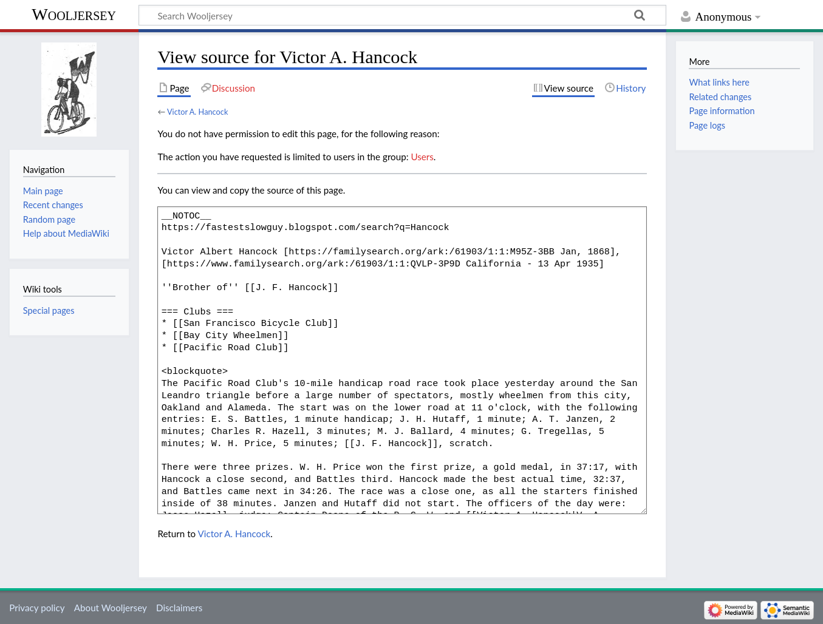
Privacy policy (36, 607)
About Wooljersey (110, 607)
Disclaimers (179, 607)
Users (422, 156)
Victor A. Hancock (197, 112)
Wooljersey (74, 14)
